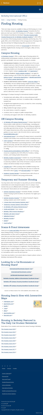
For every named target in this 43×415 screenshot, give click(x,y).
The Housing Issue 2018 (8, 346)
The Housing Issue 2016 (8, 352)
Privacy (3, 407)
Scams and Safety (14, 230)
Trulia (6, 308)
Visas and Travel (6, 379)
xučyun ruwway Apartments (16, 79)
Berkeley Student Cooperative (13, 158)
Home (3, 20)
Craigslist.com (8, 166)
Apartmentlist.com (9, 313)
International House (10, 136)
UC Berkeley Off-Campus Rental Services (16, 122)
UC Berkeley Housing (22, 31)
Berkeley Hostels (9, 218)
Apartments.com (9, 304)
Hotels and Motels (9, 209)
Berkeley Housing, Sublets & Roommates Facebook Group (21, 278)
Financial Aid (5, 376)
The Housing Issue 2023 (8, 335)
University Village (33, 81)
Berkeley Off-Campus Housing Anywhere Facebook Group (21, 281)
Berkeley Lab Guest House (12, 214)
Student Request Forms (8, 382)
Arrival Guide (25, 46)
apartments (34, 71)
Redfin (6, 306)
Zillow (6, 311)
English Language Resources (9, 391)
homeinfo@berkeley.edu (11, 134)
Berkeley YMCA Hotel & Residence (14, 211)
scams (16, 170)
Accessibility (4, 403)
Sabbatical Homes (9, 216)
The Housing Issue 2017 (8, 349)
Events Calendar (6, 373)
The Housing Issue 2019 (8, 343)
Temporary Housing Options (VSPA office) (16, 204)
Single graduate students (23, 73)
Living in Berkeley (11, 20)
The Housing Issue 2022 (8, 338)
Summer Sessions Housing (12, 198)
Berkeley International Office (14, 15)
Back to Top (39, 413)
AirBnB (6, 220)
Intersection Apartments (21, 77)
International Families (7, 388)
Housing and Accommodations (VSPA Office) (17, 151)
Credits (15, 368)
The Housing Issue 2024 (8, 332)
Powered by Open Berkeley (8, 401)
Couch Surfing (8, 223)
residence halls (23, 71)
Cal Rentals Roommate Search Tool (21, 275)
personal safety (26, 170)
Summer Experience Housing (12, 191)
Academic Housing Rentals (12, 173)
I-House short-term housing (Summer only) (16, 202)
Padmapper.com (9, 301)
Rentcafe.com (8, 315)
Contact (9, 368)
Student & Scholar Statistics (9, 393)
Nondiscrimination (6, 405)
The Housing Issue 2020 (8, 340)
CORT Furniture (9, 140)
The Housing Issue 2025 (8, 329)
